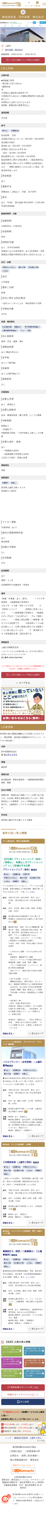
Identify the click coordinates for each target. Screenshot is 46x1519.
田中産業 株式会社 (14, 50)
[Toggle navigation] (44, 4)
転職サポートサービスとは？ (22, 1395)
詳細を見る (7, 1034)
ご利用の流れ (15, 1452)
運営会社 (34, 1460)
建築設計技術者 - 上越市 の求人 (28, 1438)
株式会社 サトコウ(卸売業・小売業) (17, 1145)
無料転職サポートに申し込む (25, 1388)
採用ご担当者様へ (30, 1456)
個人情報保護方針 (19, 1460)
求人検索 (24, 1402)
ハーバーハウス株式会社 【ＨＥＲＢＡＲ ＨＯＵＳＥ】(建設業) (22, 1043)
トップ (8, 1438)
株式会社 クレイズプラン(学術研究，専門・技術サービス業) (22, 1232)
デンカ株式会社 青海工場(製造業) (16, 841)
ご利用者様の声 (32, 1452)
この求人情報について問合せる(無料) (25, 60)
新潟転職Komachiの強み (24, 1447)
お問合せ (14, 1456)
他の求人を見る (10, 755)
